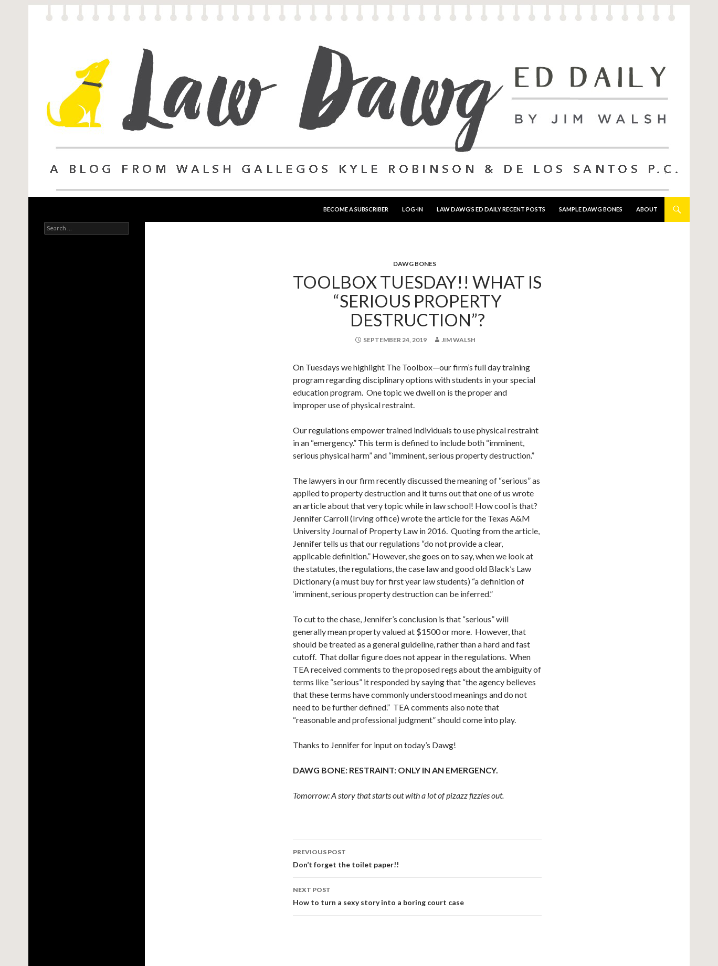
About (647, 209)
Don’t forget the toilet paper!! (417, 857)
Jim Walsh (458, 340)
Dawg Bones (414, 264)
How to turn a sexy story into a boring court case (417, 895)
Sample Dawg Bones (590, 209)
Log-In (412, 209)
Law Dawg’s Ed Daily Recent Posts (491, 209)
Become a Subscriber (355, 209)
